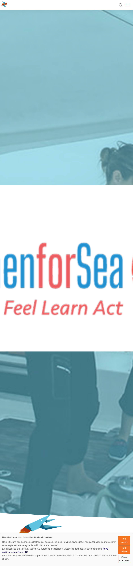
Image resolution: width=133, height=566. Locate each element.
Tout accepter (124, 540)
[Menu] (121, 5)
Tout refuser (124, 550)
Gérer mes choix (124, 559)
